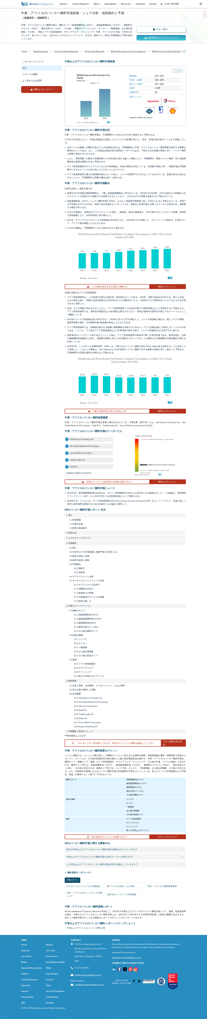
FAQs (48, 968)
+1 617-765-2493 (170, 4)
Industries (140, 4)
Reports (64, 4)
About (97, 4)
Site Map (50, 1003)
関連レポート (72, 880)
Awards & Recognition (31, 968)
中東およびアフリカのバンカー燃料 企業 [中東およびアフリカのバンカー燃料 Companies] (86, 928)
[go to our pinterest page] (130, 969)
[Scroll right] (184, 51)
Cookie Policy (52, 997)
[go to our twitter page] (125, 969)
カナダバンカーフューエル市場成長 (83, 886)
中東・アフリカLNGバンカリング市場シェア (84, 894)
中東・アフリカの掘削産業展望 (162, 886)
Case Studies (52, 974)
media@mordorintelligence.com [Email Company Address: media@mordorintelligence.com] (89, 984)
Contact (153, 4)
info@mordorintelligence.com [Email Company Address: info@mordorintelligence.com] (88, 975)
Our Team (50, 950)
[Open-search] (201, 4)
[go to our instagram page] (136, 969)
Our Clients (26, 956)
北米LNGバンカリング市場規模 (121, 894)
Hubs (48, 985)
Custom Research (81, 4)
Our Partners (52, 956)
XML (23, 1003)
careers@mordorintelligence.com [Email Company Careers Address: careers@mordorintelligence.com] (126, 957)
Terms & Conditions (55, 991)
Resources (126, 4)
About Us (25, 950)
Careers (25, 991)
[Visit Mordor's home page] (37, 4)
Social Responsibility (55, 962)
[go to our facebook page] (119, 969)
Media (24, 962)
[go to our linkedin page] (114, 969)
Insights (25, 974)
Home (24, 944)
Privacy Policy (27, 997)
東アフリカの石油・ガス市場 (120, 886)
